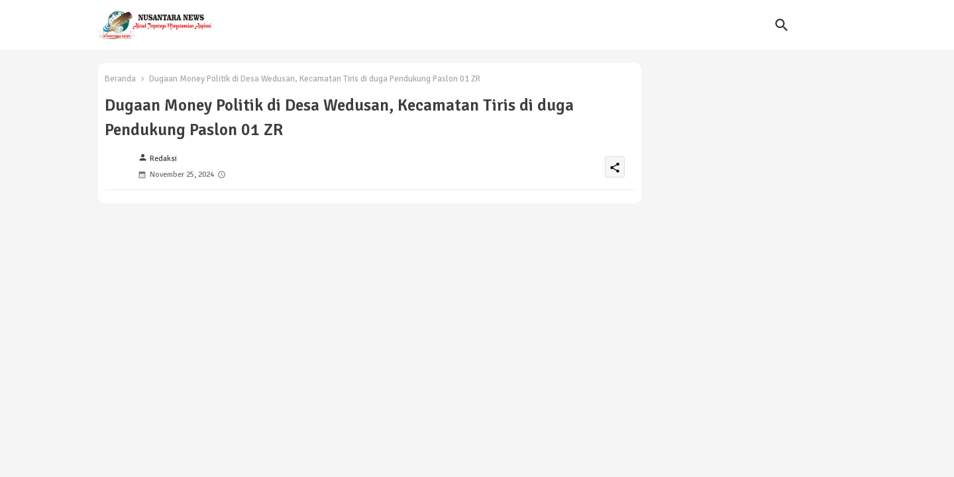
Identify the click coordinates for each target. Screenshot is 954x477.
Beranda (120, 79)
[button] (781, 25)
